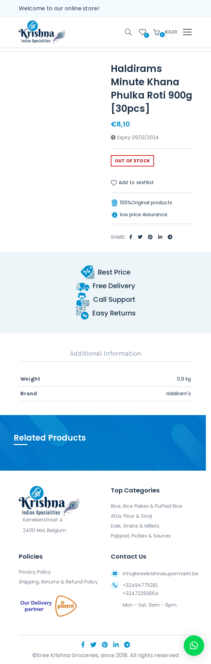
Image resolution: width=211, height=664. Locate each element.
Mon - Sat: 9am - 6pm (150, 605)
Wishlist (146, 35)
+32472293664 (141, 593)
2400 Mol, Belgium (42, 530)
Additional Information (105, 353)
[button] (194, 645)
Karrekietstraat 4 (41, 519)
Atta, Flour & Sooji (131, 516)
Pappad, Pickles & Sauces (141, 535)
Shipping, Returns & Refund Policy (58, 581)
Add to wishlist (136, 182)
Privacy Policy (35, 572)
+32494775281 (140, 585)
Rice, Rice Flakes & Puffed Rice (146, 506)
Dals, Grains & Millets (135, 525)
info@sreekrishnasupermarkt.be (160, 573)
